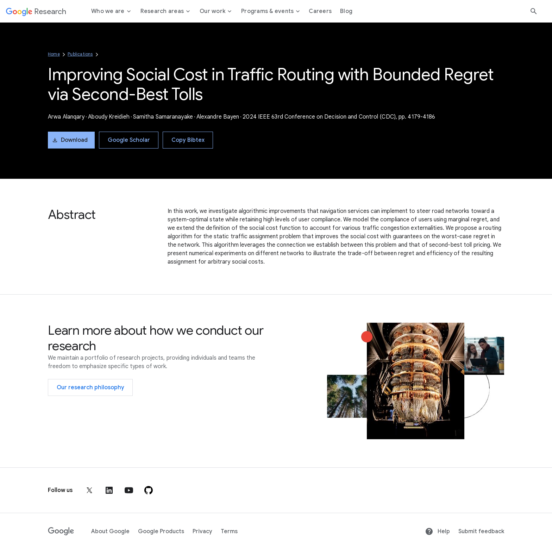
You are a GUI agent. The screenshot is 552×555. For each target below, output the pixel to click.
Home (54, 54)
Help (437, 531)
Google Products (161, 531)
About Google (110, 531)
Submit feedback (481, 531)
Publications (80, 54)
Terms (229, 531)
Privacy (202, 531)
